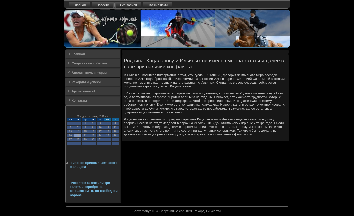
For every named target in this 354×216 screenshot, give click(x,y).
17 (100, 131)
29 (85, 139)
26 (115, 135)
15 (85, 131)
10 (100, 127)
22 (85, 135)
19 (115, 131)
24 (100, 135)
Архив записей (84, 91)
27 (70, 139)
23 (92, 135)
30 (92, 139)
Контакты (79, 100)
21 (77, 135)
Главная (79, 5)
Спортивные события (89, 63)
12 (115, 127)
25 (107, 135)
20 (70, 135)
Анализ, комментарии (89, 73)
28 (77, 139)
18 (107, 131)
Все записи (128, 5)
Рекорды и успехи (86, 82)
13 (70, 131)
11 (107, 127)
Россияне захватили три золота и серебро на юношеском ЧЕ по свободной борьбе (94, 189)
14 (77, 131)
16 (92, 131)
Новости (102, 5)
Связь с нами (158, 5)
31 (100, 139)
